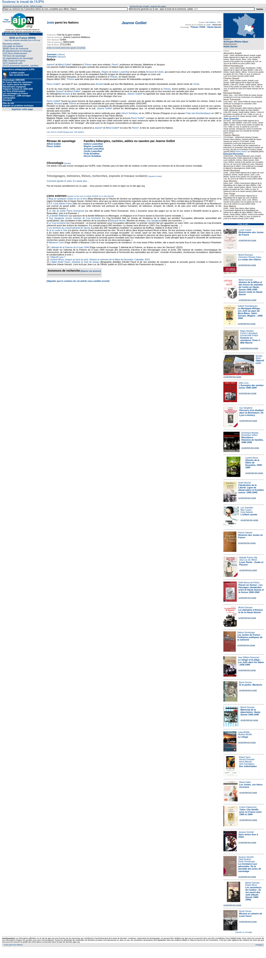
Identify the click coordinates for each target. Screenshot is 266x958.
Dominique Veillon (249, 435)
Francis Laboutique (248, 333)
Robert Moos (251, 885)
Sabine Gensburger (246, 632)
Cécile (160, 72)
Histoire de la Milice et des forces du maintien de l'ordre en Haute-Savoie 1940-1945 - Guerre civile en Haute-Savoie (251, 288)
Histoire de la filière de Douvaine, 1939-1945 (253, 464)
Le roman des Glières (249, 259)
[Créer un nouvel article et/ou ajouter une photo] (66, 48)
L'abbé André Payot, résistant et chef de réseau (74, 262)
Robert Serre (245, 757)
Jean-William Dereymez (249, 657)
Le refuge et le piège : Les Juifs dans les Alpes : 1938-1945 (251, 662)
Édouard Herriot (117, 220)
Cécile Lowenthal (93, 151)
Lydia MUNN (243, 732)
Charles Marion (241, 152)
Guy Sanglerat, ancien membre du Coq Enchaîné (75, 218)
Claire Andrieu (244, 859)
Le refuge (243, 737)
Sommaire (52, 54)
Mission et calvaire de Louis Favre (250, 914)
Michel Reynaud (245, 255)
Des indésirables (248, 766)
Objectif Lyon (260, 361)
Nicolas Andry (259, 357)
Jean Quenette (231, 118)
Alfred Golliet (64, 64)
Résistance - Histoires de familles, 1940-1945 (252, 439)
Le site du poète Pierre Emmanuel (66, 211)
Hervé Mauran (245, 762)
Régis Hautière (247, 331)
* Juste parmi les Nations (12, 945)
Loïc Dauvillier (246, 508)
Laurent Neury (251, 458)
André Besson (244, 483)
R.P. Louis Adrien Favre (60, 203)
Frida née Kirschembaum (198, 113)
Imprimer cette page (22, 109)
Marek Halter (245, 782)
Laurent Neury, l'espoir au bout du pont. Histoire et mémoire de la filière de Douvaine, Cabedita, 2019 (100, 259)
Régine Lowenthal (93, 146)
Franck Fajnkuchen (248, 807)
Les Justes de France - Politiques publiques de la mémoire (249, 637)
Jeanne (50, 64)
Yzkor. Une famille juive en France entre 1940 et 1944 (250, 812)
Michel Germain (246, 280)
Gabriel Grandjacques (247, 306)
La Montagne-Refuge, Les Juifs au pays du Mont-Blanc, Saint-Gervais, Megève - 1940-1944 (250, 313)
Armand (150, 72)
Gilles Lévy (244, 383)
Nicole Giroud (245, 911)
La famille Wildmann (58, 215)
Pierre (114, 64)
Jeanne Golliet (134, 94)
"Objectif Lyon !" (58, 257)
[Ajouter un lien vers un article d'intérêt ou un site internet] (90, 196)
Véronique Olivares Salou (249, 257)
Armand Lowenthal (94, 148)
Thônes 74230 (198, 27)
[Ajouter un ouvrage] (243, 932)
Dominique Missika (249, 433)
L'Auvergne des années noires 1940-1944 (251, 386)
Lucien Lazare (245, 230)
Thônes (88, 64)
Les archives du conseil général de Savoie (69, 228)
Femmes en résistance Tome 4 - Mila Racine (250, 340)
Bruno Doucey (245, 682)
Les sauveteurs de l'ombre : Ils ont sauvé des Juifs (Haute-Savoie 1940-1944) (253, 893)
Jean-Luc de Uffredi (248, 560)
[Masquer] (61, 57)
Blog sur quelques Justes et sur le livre (67, 198)
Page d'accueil (6, 21)
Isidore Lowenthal (120, 72)
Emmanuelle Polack (249, 335)
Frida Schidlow (91, 153)
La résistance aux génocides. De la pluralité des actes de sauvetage (249, 867)
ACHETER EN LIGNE (247, 241)
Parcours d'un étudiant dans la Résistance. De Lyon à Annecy (251, 412)
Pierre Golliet (53, 84)
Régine (105, 72)
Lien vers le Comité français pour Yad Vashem (65, 132)
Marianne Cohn (56, 242)
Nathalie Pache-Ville (248, 558)
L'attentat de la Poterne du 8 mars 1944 (69, 247)
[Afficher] (61, 55)
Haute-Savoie (230, 46)
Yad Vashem (211, 22)
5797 (219, 22)
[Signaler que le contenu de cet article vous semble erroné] (78, 281)
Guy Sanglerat (245, 408)
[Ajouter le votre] (155, 176)
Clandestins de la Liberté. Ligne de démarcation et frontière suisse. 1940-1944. (251, 489)
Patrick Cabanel (245, 533)
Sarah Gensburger (246, 861)
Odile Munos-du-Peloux (249, 582)
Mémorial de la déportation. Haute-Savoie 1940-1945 (250, 712)
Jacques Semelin (246, 832)
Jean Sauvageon (246, 764)
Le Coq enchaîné (57, 223)
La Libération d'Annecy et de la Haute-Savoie (250, 611)
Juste (50, 22)
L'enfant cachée (248, 514)
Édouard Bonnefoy (233, 154)
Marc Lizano (245, 510)
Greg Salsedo (246, 512)
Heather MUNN (245, 734)
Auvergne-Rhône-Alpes (235, 41)
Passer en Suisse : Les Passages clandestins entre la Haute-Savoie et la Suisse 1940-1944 (251, 588)
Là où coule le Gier (57, 230)
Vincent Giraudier (247, 759)
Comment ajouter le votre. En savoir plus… (68, 181)
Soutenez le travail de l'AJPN (23, 1)
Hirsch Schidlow (129, 113)
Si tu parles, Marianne (250, 685)
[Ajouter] (67, 163)
